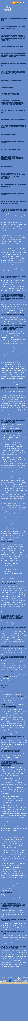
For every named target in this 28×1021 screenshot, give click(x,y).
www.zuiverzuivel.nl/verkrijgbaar (10, 428)
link (4, 654)
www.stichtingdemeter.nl (8, 418)
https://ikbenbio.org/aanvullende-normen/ (13, 581)
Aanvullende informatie (7, 578)
